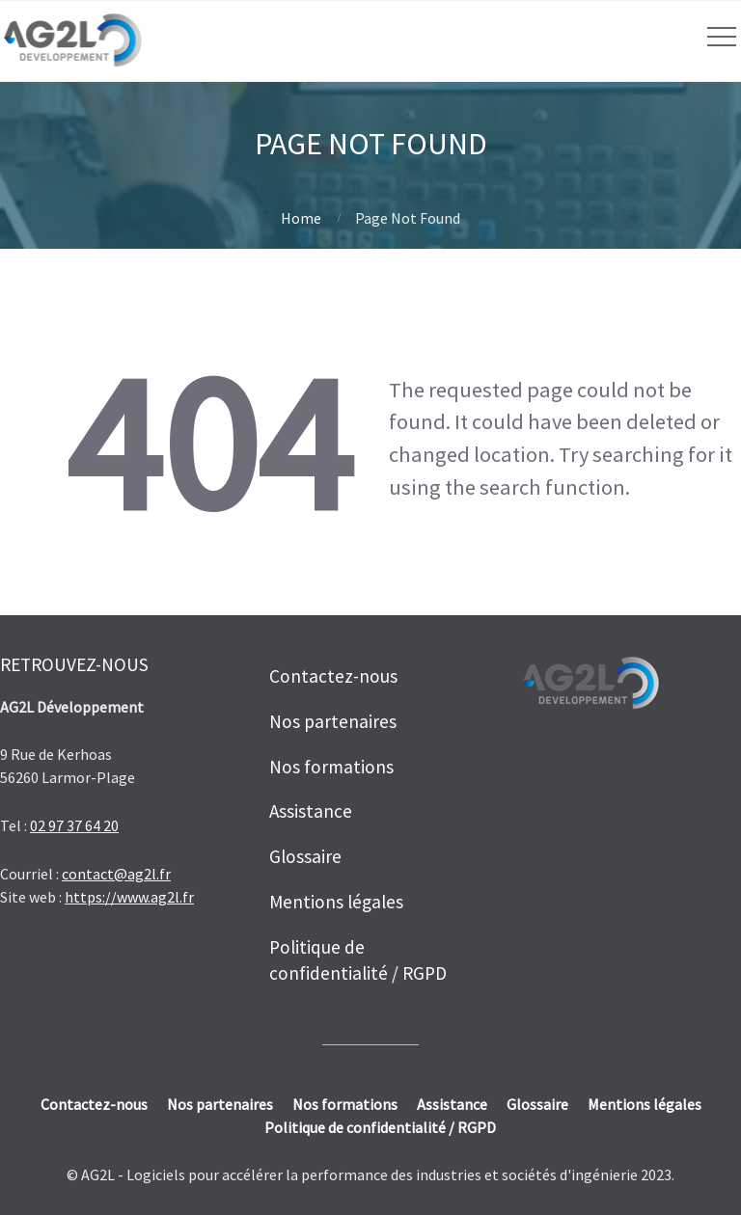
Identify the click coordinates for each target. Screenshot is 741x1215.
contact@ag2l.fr (116, 873)
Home (301, 218)
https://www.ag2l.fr (129, 896)
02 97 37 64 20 (74, 825)
